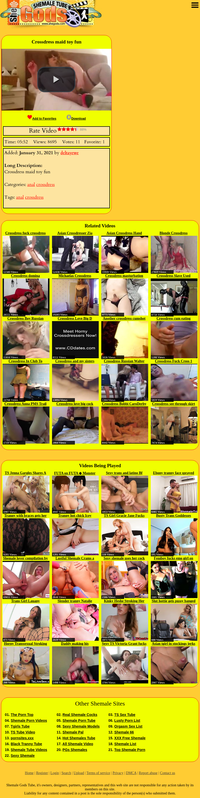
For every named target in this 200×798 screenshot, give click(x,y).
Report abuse (148, 773)
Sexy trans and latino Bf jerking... (124, 473)
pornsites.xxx (22, 738)
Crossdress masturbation (124, 276)
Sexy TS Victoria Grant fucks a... (124, 644)
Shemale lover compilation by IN (25, 558)
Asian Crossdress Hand (124, 233)
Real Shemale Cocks (79, 715)
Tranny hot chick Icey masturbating (74, 516)
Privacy (117, 773)
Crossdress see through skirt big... (173, 404)
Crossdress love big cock (74, 404)
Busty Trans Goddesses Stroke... (173, 516)
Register (42, 773)
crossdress (45, 184)
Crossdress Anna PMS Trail (25, 404)
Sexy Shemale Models (80, 726)
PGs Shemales (74, 750)
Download (76, 118)
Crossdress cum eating (174, 318)
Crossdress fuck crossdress (25, 233)
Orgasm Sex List (128, 726)
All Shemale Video (77, 744)
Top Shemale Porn (129, 750)
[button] (56, 79)
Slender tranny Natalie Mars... (75, 601)
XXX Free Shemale (129, 738)
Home (29, 773)
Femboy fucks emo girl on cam (173, 558)
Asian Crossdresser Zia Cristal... (74, 233)
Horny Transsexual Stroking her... (25, 644)
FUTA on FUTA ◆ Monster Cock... (74, 473)
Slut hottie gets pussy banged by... (173, 601)
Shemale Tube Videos (29, 750)
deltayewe (69, 153)
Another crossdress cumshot (124, 318)
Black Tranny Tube (26, 744)
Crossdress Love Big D (75, 318)
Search (66, 773)
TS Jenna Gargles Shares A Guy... (25, 473)
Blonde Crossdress (174, 233)
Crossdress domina (25, 276)
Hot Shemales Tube (78, 738)
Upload (79, 773)
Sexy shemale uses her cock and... (124, 558)
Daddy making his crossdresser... (75, 644)
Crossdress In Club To (25, 361)
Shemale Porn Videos (29, 720)
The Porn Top (22, 715)
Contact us (167, 773)
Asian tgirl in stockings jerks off (173, 644)
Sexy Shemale (23, 756)
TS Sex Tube (124, 715)
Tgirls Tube (20, 726)
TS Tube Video (23, 732)
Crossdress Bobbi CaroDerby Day (124, 404)
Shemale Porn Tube (78, 720)
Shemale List (125, 744)
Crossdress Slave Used (173, 276)
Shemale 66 (124, 732)
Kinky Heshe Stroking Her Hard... (124, 601)
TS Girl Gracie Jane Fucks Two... (124, 516)
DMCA (131, 773)
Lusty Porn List (127, 720)
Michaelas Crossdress (74, 276)
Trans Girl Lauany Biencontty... (25, 601)
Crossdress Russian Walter (124, 361)
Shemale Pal (73, 732)
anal (31, 184)
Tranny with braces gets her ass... (25, 516)
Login (55, 773)
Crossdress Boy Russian (25, 318)
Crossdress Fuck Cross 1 (173, 361)
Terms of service (98, 773)
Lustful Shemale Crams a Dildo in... (75, 558)
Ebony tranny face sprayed (173, 473)
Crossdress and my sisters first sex (74, 361)
